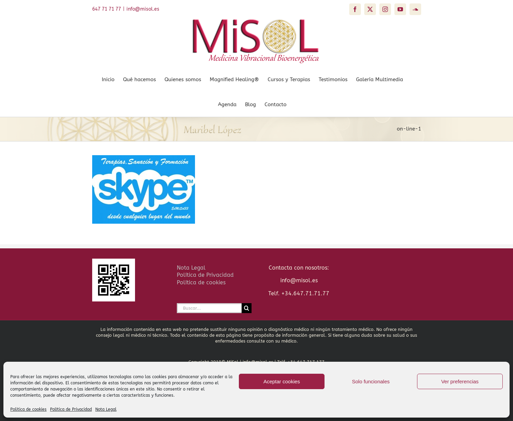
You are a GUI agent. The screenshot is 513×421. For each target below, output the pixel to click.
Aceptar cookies (282, 381)
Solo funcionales (371, 381)
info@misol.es (142, 9)
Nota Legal (106, 409)
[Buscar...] (209, 308)
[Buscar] (247, 308)
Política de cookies (201, 282)
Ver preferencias (459, 381)
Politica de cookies (28, 409)
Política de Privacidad (71, 409)
